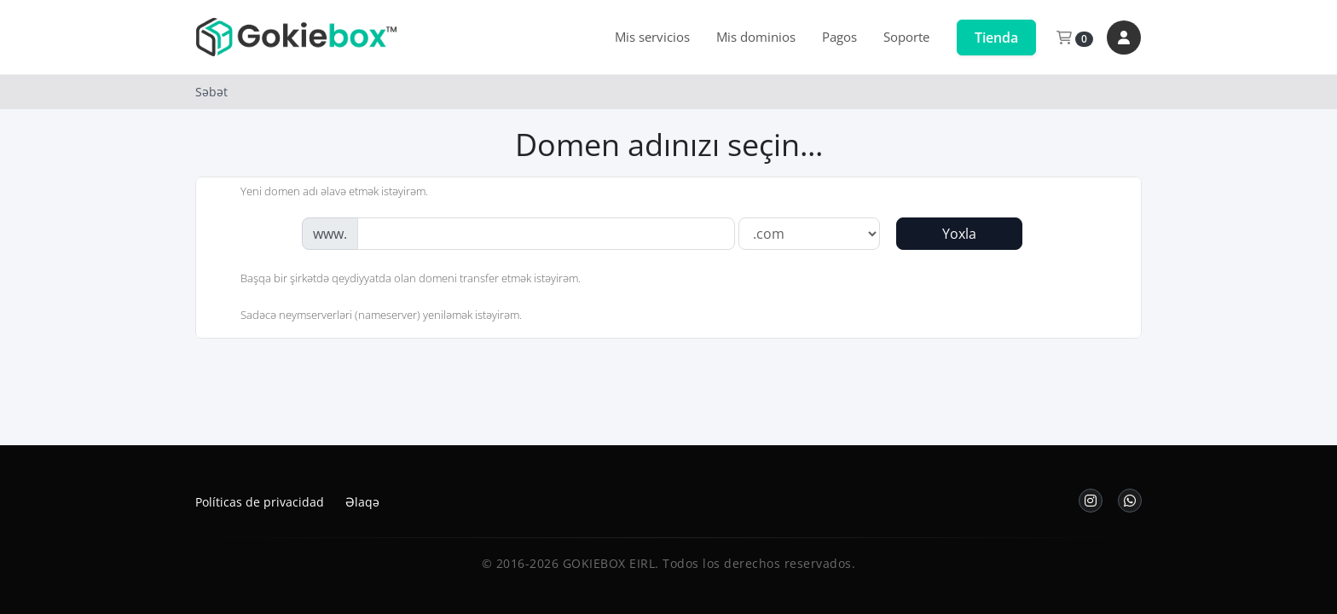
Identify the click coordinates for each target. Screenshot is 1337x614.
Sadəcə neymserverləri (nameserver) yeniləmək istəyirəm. (367, 316)
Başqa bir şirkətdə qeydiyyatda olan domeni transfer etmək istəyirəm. (397, 279)
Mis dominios (756, 36)
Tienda (996, 37)
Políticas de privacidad (259, 502)
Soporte (906, 36)
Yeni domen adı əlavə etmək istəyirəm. (320, 192)
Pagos (839, 36)
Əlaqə (362, 502)
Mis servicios (652, 36)
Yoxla (959, 233)
